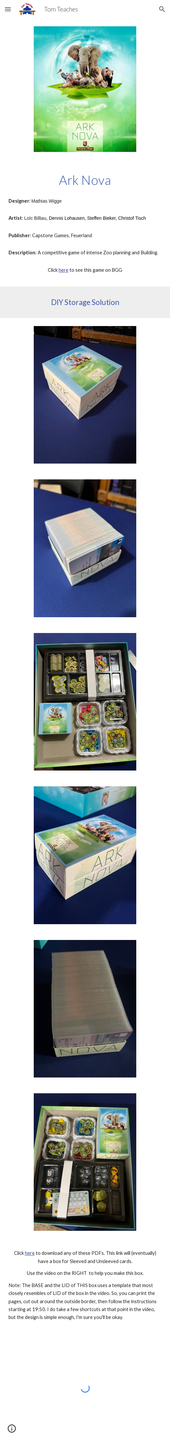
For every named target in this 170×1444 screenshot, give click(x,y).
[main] (85, 180)
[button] (8, 9)
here (63, 270)
